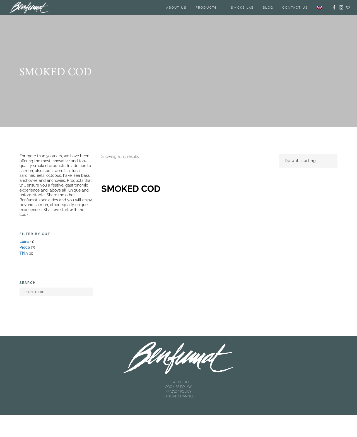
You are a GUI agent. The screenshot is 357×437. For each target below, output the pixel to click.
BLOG (268, 7)
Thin (24, 253)
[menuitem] (319, 7)
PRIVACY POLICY (178, 391)
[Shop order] (308, 161)
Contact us (295, 7)
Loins (24, 241)
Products (206, 7)
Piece (25, 247)
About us (176, 7)
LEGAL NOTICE (178, 382)
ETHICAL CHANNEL (178, 396)
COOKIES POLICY (178, 387)
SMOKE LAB (242, 7)
